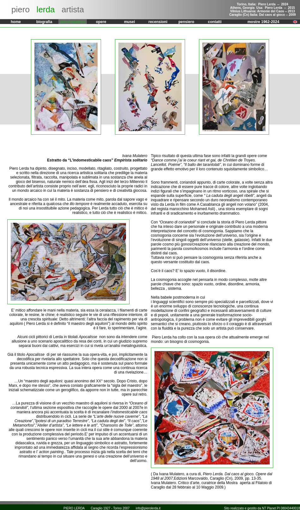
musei (129, 22)
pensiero (186, 22)
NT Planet (269, 508)
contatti (214, 22)
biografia (44, 22)
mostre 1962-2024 (263, 22)
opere (101, 22)
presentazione (73, 22)
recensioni (157, 22)
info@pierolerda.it (148, 508)
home (16, 22)
